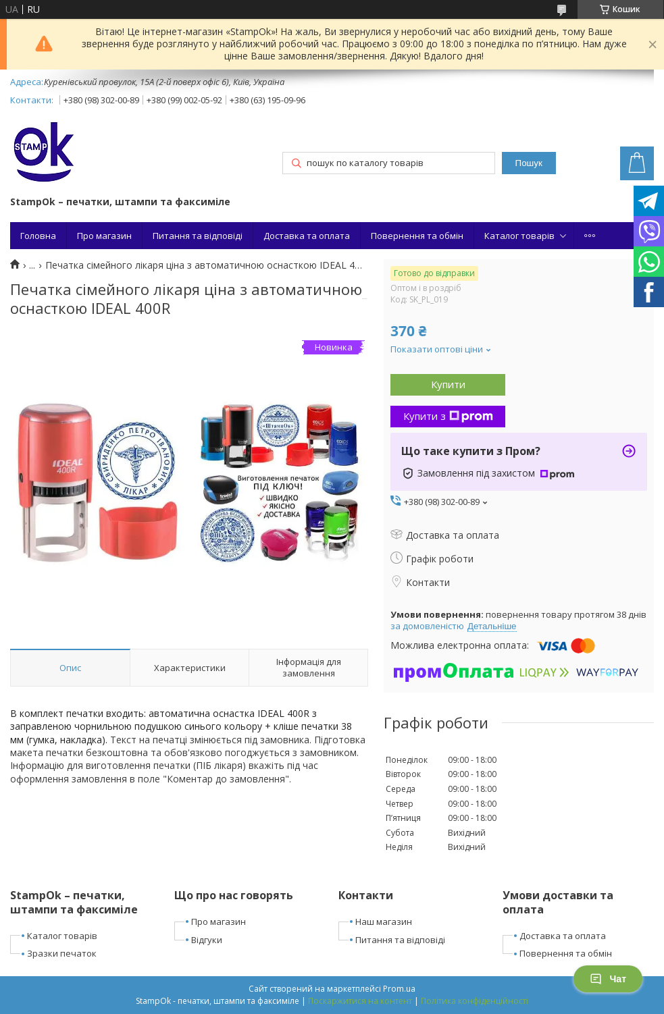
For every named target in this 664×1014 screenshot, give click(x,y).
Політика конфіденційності (474, 1001)
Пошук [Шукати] (528, 163)
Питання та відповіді (197, 236)
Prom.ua (399, 988)
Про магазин (104, 236)
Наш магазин (383, 921)
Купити (448, 384)
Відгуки (206, 940)
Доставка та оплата (306, 236)
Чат (608, 979)
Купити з (448, 416)
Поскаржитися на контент (360, 1001)
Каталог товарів (519, 236)
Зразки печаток (62, 953)
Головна (38, 236)
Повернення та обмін (417, 236)
